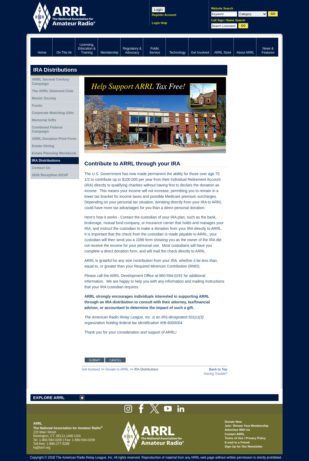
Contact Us (41, 168)
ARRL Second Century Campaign (50, 81)
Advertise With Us (237, 429)
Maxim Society (44, 98)
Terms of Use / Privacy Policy (245, 438)
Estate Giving (43, 146)
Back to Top (218, 369)
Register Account (164, 14)
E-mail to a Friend (237, 442)
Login (158, 10)
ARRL (83, 16)
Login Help (159, 23)
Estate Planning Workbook (54, 153)
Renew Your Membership (250, 425)
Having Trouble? (215, 374)
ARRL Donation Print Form (54, 139)
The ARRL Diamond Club (52, 91)
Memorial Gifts (44, 120)
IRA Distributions (46, 160)
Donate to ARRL (117, 369)
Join (228, 425)
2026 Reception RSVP (50, 175)
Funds (37, 105)
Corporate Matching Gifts (53, 113)
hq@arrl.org (41, 447)
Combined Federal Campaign (47, 129)
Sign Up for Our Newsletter (244, 446)
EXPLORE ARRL (49, 397)
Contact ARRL (235, 434)
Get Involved (91, 369)
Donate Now (233, 421)
